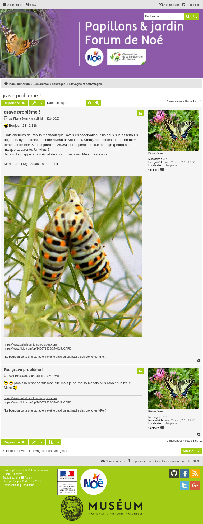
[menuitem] (31, 5)
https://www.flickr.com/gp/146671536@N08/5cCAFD (37, 348)
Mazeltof (30, 481)
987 (165, 159)
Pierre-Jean (155, 153)
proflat (13, 481)
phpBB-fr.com (24, 477)
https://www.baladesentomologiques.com (30, 344)
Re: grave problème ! (23, 369)
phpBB (25, 470)
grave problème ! (21, 95)
